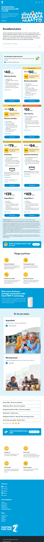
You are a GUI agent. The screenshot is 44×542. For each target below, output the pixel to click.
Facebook (5, 486)
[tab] (40, 46)
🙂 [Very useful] (13, 423)
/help (12, 466)
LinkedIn (5, 495)
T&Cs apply (3, 20)
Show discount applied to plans (11, 62)
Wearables (3, 517)
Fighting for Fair (4, 507)
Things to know (7, 89)
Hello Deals (3, 519)
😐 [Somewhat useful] (16, 423)
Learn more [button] (36, 244)
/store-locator (31, 451)
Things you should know (18, 236)
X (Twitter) (5, 488)
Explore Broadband (34, 431)
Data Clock (3, 506)
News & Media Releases (6, 509)
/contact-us (12, 451)
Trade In (3, 521)
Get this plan (12, 100)
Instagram (5, 491)
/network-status (31, 466)
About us (3, 502)
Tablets (2, 518)
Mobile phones (4, 515)
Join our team (4, 503)
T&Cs (7, 59)
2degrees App (4, 505)
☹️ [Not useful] (18, 423)
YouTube (5, 493)
